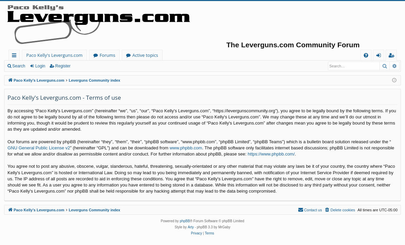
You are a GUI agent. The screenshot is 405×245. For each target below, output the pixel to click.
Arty (191, 227)
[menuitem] (366, 55)
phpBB (185, 221)
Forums (107, 55)
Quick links (15, 56)
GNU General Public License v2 (38, 147)
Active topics (145, 55)
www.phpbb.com (185, 147)
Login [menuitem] (380, 56)
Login (40, 66)
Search (18, 66)
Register (63, 66)
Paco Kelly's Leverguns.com (54, 55)
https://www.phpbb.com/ (271, 154)
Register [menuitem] (392, 56)
